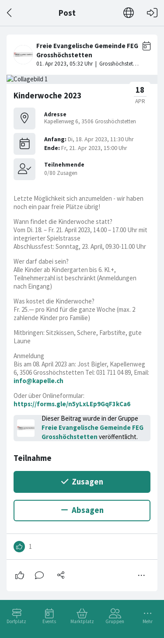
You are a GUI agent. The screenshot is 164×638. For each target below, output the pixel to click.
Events (49, 621)
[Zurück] (9, 13)
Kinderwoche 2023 (47, 96)
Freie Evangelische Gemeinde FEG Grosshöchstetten (92, 432)
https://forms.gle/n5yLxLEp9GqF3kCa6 (72, 404)
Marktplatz (82, 621)
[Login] (152, 13)
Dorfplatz (16, 621)
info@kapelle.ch (38, 381)
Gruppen (114, 621)
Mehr (148, 621)
